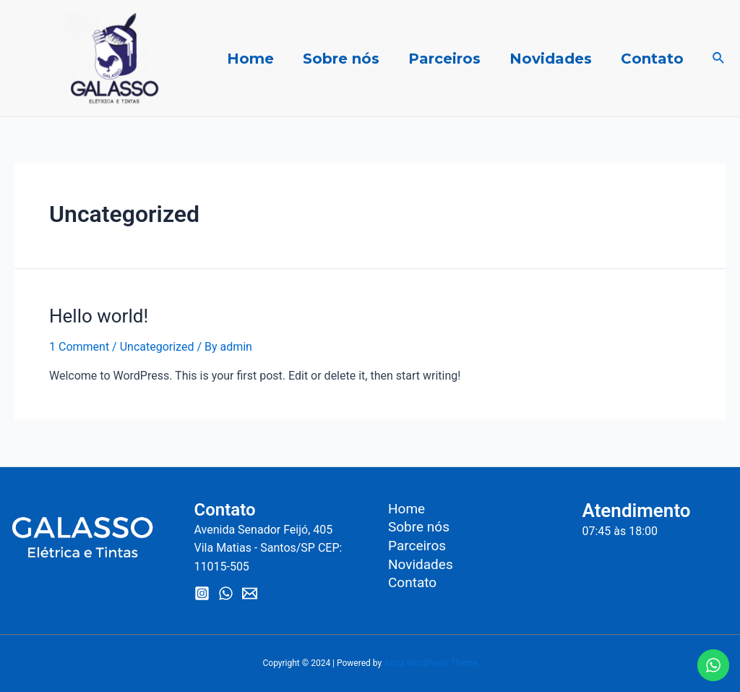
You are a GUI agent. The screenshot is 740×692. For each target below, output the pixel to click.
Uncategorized (157, 347)
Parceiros (444, 58)
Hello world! (98, 316)
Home (250, 58)
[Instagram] (202, 593)
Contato (652, 58)
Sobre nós (341, 58)
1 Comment (79, 347)
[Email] (249, 593)
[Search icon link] (719, 58)
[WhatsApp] (225, 593)
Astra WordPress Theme (430, 663)
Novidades (550, 58)
